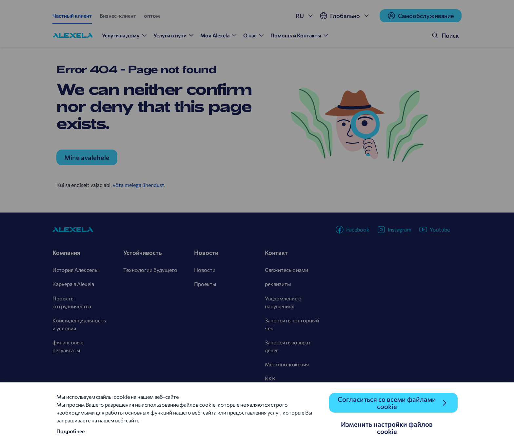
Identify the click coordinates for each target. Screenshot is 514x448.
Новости (204, 270)
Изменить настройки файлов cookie (387, 427)
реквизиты (278, 284)
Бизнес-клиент (118, 15)
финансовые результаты (67, 346)
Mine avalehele (86, 157)
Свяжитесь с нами (286, 270)
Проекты (205, 284)
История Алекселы (75, 270)
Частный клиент (72, 15)
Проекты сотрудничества (71, 302)
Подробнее (70, 431)
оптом (152, 15)
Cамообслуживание (420, 16)
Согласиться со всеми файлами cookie (387, 402)
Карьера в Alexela (73, 284)
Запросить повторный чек (292, 324)
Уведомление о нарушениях (283, 302)
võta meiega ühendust (138, 185)
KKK (270, 378)
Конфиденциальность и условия (79, 324)
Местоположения (287, 364)
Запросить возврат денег (288, 346)
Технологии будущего (150, 270)
